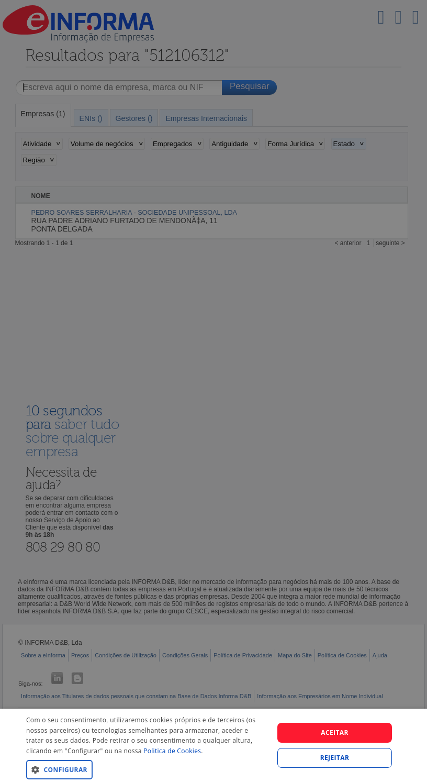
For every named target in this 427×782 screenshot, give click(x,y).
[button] (146, 769)
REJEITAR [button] (335, 757)
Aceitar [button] (335, 732)
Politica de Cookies (172, 750)
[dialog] (213, 745)
